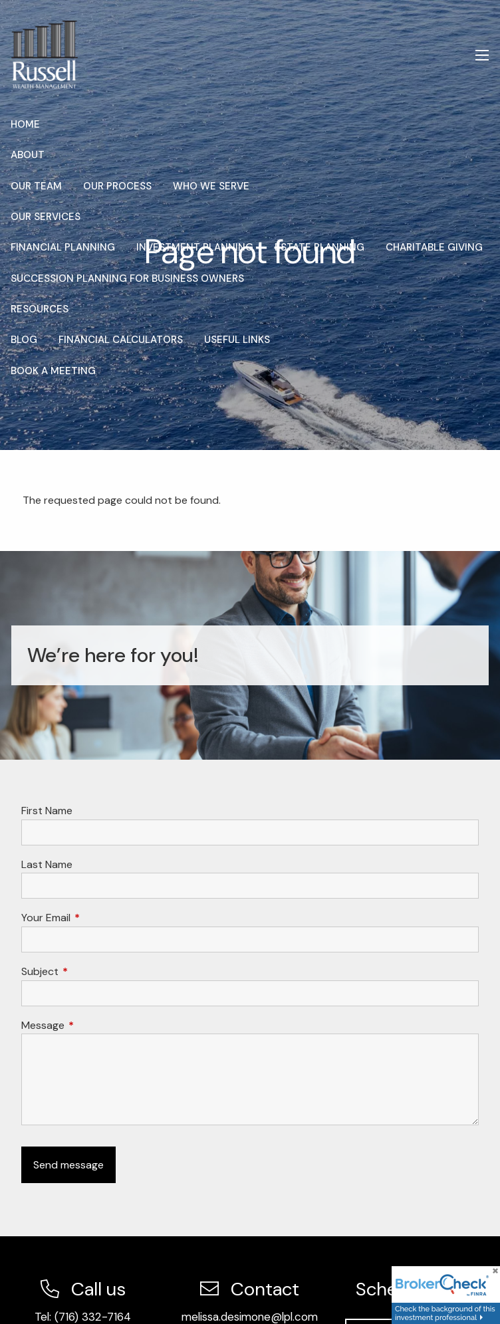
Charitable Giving (434, 247)
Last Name (46, 864)
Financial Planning (63, 247)
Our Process (117, 186)
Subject (90, 971)
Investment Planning (194, 247)
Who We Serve (211, 186)
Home (25, 124)
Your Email (96, 918)
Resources (39, 309)
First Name (46, 811)
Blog (24, 339)
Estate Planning (319, 247)
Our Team (36, 186)
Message (93, 1025)
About (28, 155)
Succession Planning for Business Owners (127, 278)
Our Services (45, 216)
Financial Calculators (121, 339)
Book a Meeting (53, 371)
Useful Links (237, 339)
